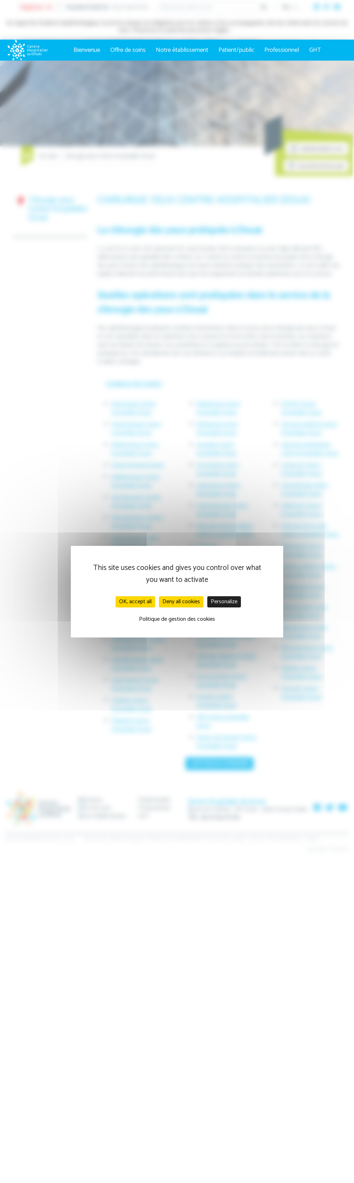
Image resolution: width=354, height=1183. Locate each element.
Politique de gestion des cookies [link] (177, 619)
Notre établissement (182, 50)
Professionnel (281, 50)
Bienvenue (87, 50)
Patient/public (236, 50)
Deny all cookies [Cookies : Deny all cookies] (181, 601)
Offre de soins (128, 50)
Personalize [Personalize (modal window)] (224, 601)
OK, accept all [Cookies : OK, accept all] (135, 601)
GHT (315, 50)
